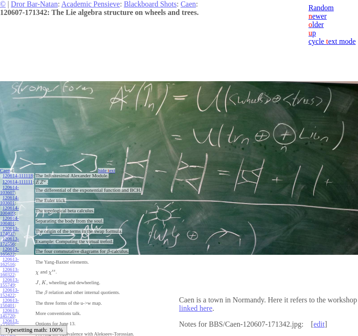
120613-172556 (9, 241)
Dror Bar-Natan (34, 4)
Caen (188, 4)
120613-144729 (9, 323)
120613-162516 (9, 262)
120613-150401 (9, 303)
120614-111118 (17, 175)
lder (316, 24)
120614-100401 (9, 221)
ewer (318, 16)
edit (318, 324)
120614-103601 (9, 200)
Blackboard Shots (150, 4)
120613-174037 (9, 231)
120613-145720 (9, 313)
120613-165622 (9, 251)
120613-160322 (9, 272)
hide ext (106, 170)
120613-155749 (9, 282)
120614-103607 (9, 190)
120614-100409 (9, 210)
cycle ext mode (332, 41)
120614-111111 (17, 181)
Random (321, 8)
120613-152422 (9, 292)
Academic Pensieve (90, 4)
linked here (196, 308)
